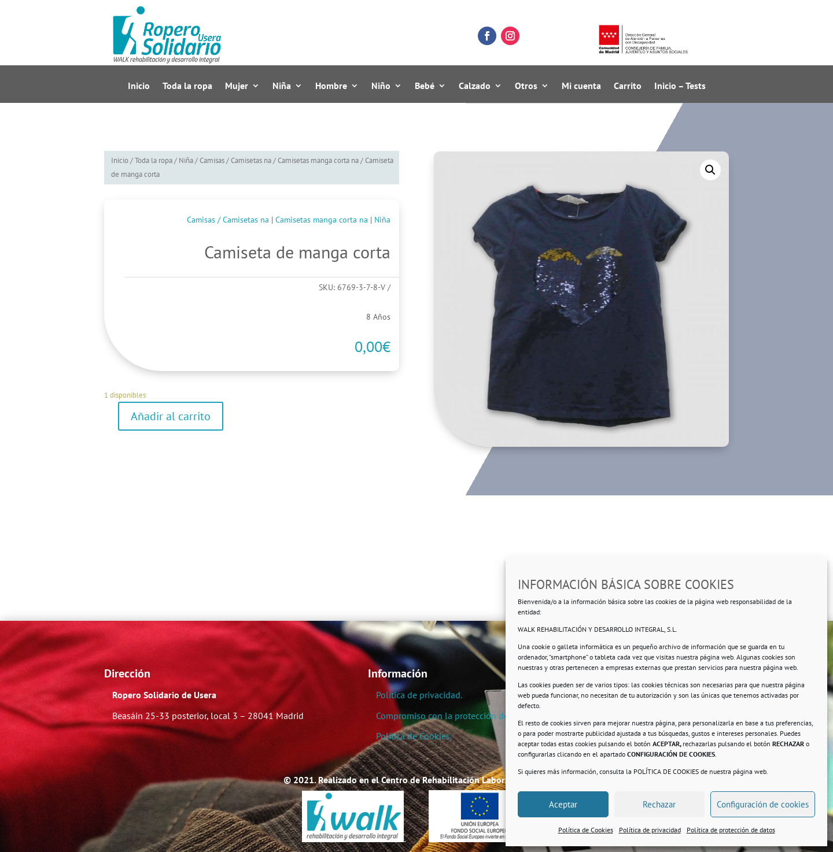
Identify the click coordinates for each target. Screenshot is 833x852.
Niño (380, 86)
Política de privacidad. (419, 695)
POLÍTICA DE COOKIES (666, 771)
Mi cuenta (581, 86)
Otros (526, 86)
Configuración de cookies (763, 804)
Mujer (236, 86)
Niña (281, 86)
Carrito (628, 86)
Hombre (331, 86)
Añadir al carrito (171, 416)
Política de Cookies (585, 829)
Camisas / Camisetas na (235, 160)
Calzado (475, 86)
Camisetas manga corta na (318, 160)
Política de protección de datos (731, 829)
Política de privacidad (650, 829)
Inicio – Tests (680, 86)
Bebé (424, 86)
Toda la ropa (187, 86)
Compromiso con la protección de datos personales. (478, 715)
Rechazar (659, 804)
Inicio (139, 86)
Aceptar (563, 804)
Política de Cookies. (414, 736)
